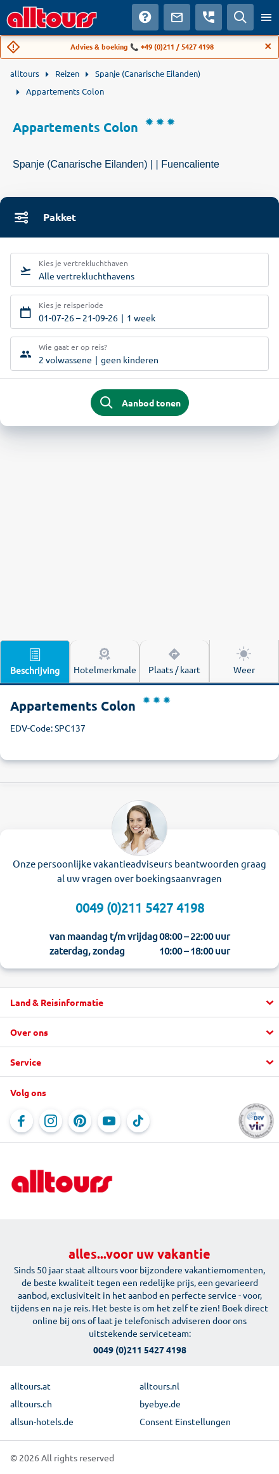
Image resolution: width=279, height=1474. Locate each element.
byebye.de (160, 1403)
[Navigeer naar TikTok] (138, 1120)
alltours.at (30, 1385)
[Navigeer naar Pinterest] (79, 1120)
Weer (244, 660)
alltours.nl (159, 1385)
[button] (139, 1002)
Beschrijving (35, 661)
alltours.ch (31, 1403)
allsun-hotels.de (42, 1421)
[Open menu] (266, 17)
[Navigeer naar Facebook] (21, 1120)
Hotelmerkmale (105, 660)
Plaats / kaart (174, 660)
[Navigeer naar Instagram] (50, 1120)
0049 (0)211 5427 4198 (139, 907)
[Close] (268, 46)
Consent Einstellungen (185, 1421)
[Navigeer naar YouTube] (109, 1120)
